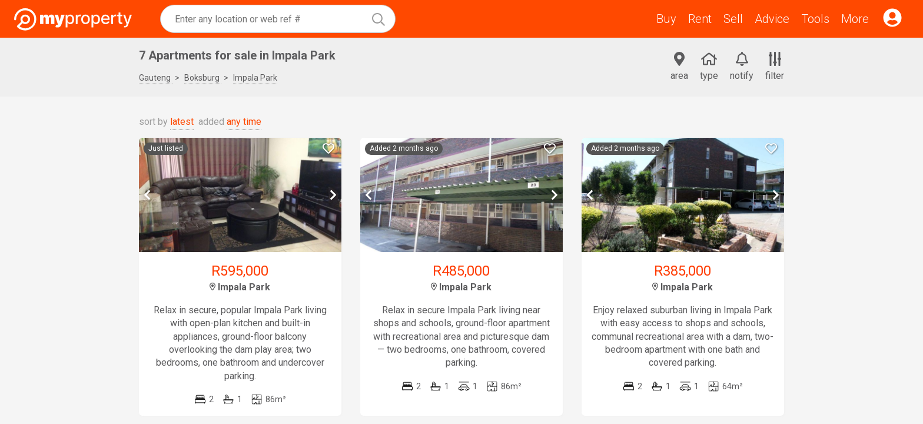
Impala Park (255, 77)
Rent (700, 19)
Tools (815, 19)
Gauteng (155, 77)
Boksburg (202, 77)
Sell (733, 19)
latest (182, 121)
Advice (772, 19)
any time (244, 121)
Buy (666, 19)
